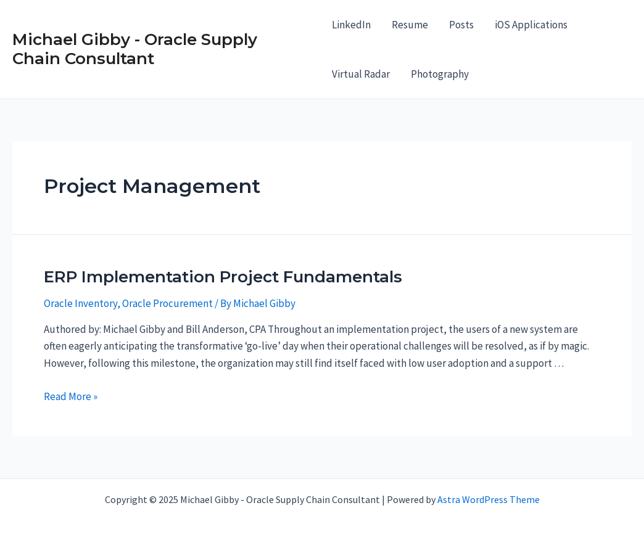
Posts (461, 24)
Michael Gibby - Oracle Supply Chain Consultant (134, 49)
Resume (410, 24)
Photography (440, 74)
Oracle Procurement (167, 303)
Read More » (70, 396)
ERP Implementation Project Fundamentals (223, 277)
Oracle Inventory (80, 303)
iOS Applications (531, 24)
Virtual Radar (361, 74)
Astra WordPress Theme (488, 499)
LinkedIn (351, 24)
